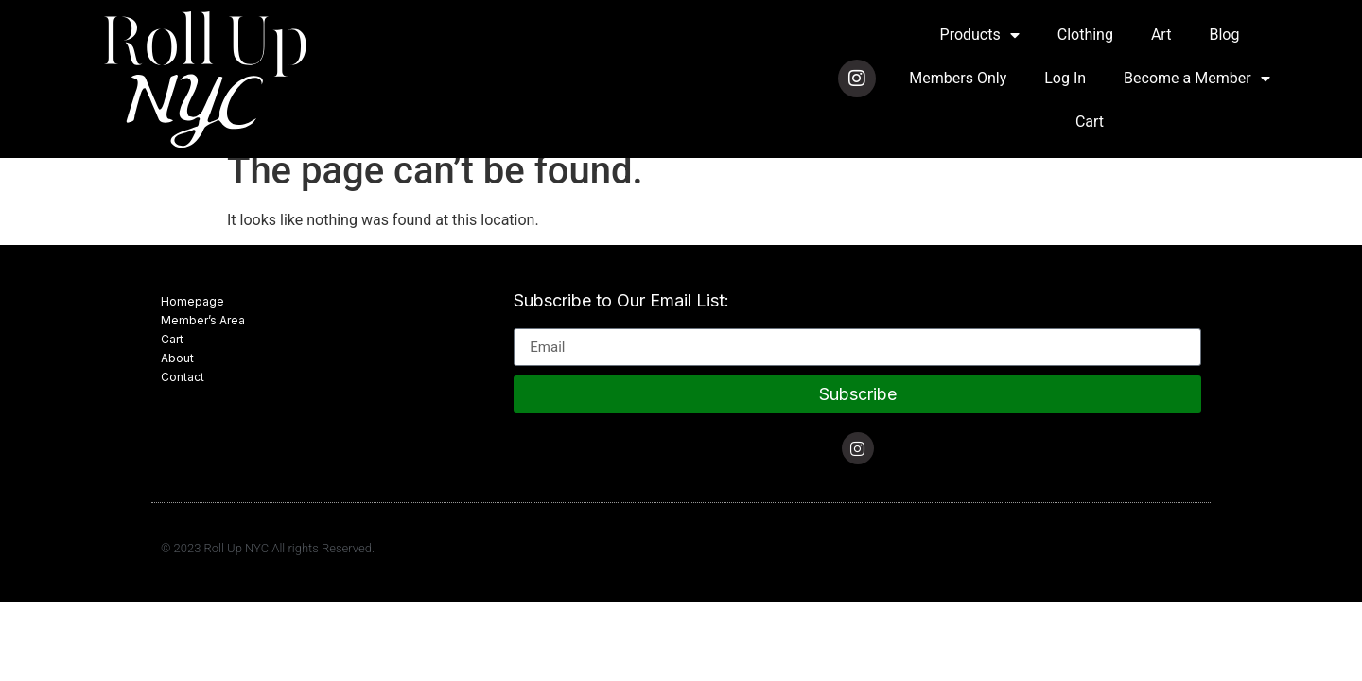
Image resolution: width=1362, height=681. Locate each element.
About (177, 358)
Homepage (192, 301)
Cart (1089, 122)
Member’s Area (203, 320)
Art (1161, 35)
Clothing (1085, 35)
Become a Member (1196, 78)
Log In (1065, 78)
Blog (1224, 35)
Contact (182, 377)
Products (980, 35)
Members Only (957, 78)
